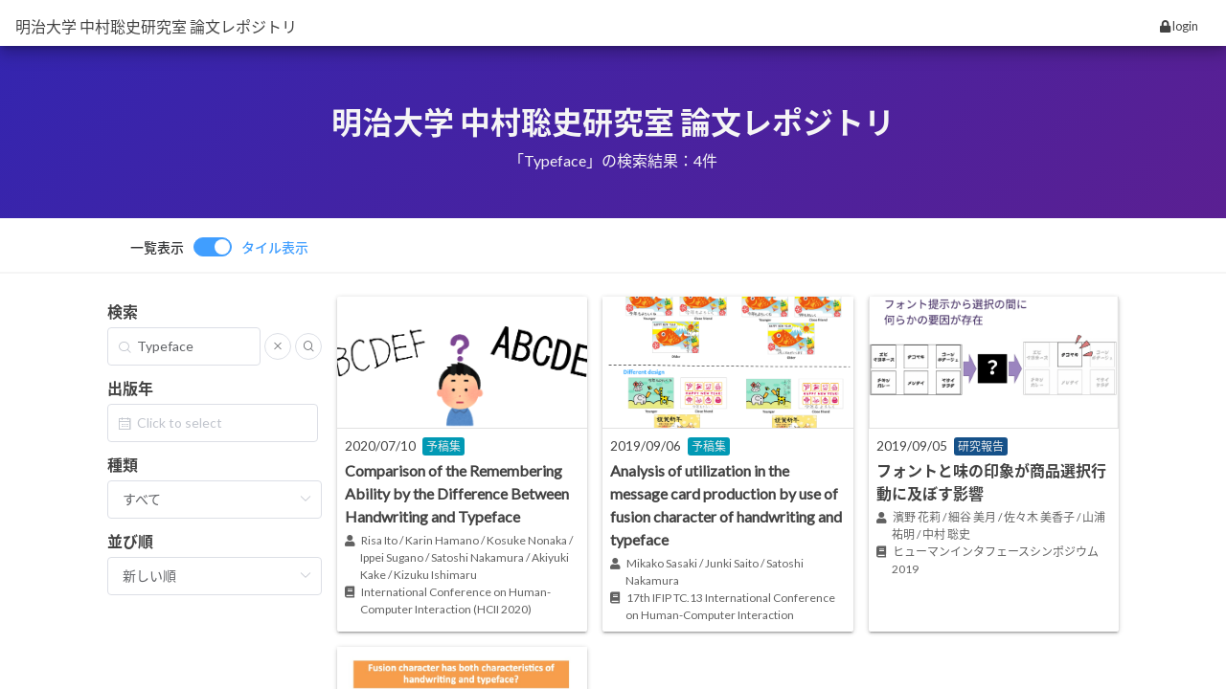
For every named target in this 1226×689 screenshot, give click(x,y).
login (1179, 25)
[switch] (219, 246)
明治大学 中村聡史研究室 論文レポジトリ (156, 26)
